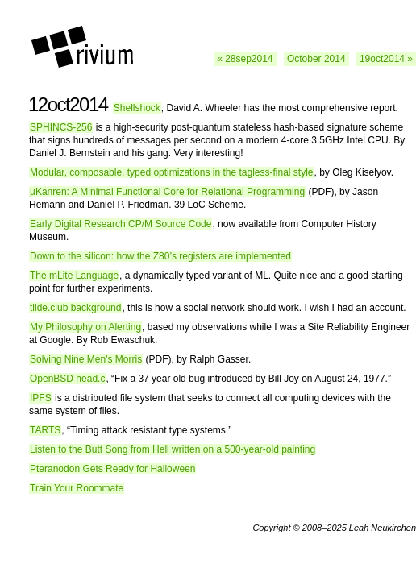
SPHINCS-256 (61, 127)
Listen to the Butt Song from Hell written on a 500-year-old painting (172, 449)
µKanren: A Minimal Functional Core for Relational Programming (167, 191)
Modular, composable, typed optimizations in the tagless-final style (172, 172)
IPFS (41, 398)
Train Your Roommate (76, 488)
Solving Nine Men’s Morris (86, 359)
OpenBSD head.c (67, 378)
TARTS (45, 430)
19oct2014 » (386, 58)
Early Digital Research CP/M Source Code (120, 224)
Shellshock (137, 108)
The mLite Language (74, 275)
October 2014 (316, 58)
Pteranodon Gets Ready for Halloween (112, 468)
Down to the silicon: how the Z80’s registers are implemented (160, 256)
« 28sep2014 (244, 58)
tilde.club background (75, 307)
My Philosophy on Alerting (85, 327)
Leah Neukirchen (382, 527)
